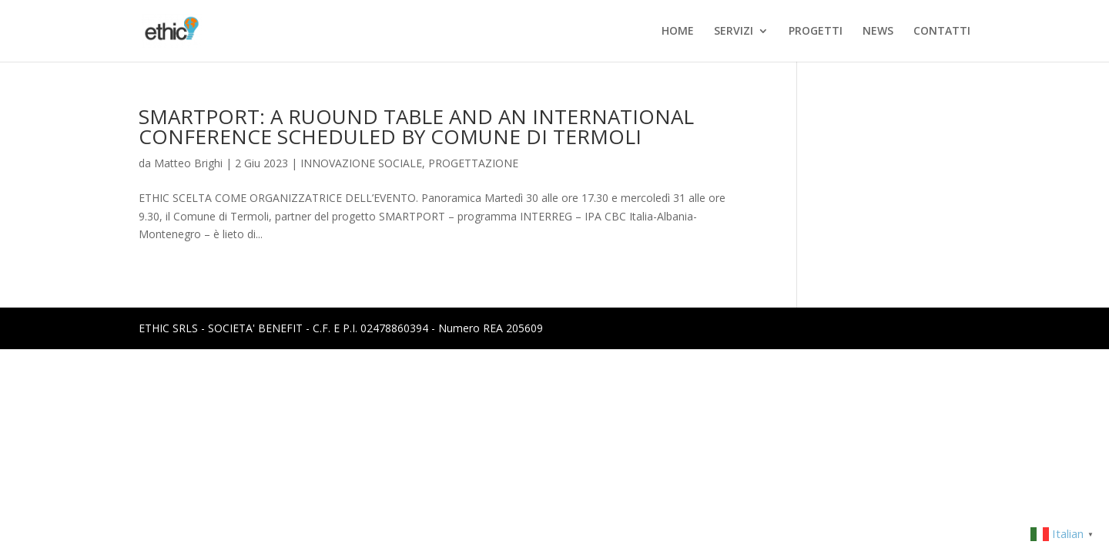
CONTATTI (941, 31)
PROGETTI (816, 31)
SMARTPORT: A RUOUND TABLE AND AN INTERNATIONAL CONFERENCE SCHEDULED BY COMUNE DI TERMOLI (416, 126)
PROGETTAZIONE (473, 163)
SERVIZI (733, 31)
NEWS (878, 31)
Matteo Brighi (188, 163)
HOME (678, 31)
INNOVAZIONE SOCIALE (361, 163)
